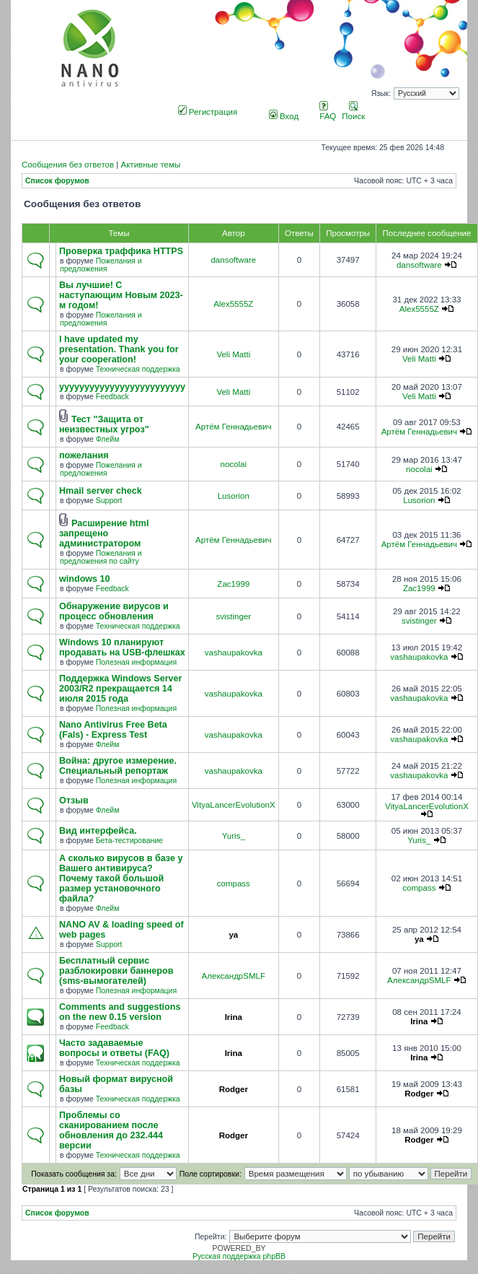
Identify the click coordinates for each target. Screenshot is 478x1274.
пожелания (84, 455)
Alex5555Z (233, 304)
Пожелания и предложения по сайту (101, 557)
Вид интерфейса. (98, 831)
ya (233, 934)
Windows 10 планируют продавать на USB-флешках (122, 647)
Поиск (353, 112)
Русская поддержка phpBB (239, 1256)
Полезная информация (136, 662)
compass (233, 883)
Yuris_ (233, 836)
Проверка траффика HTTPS (121, 251)
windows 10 (84, 579)
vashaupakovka (233, 652)
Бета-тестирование (129, 841)
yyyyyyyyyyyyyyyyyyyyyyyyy (122, 387)
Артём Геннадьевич (233, 426)
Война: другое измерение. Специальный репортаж (118, 766)
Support (109, 501)
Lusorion (233, 496)
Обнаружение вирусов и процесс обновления (114, 611)
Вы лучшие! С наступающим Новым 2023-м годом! (121, 295)
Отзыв (74, 800)
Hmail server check (100, 491)
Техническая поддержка (138, 369)
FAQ (327, 112)
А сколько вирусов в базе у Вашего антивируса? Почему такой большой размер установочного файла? (120, 878)
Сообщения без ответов (68, 164)
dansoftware (233, 260)
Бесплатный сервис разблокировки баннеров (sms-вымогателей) (116, 971)
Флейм (108, 439)
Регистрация (208, 112)
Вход (283, 116)
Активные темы (150, 164)
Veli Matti (233, 354)
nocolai (234, 464)
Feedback (112, 397)
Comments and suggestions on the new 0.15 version (119, 1012)
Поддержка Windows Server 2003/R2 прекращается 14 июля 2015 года (120, 688)
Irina (233, 1017)
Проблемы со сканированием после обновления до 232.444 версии (111, 1130)
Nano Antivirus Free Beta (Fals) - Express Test (113, 730)
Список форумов (57, 181)
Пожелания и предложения (101, 265)
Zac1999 (233, 584)
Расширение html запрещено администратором (104, 533)
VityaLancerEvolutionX (233, 804)
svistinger (233, 616)
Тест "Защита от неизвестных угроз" (104, 424)
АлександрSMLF (233, 976)
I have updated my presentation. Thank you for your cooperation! (119, 349)
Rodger (233, 1089)
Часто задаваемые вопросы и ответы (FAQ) (114, 1048)
